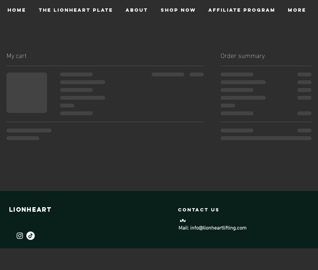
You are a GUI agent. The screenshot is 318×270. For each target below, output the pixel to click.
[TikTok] (30, 235)
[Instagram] (20, 235)
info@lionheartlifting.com (218, 228)
